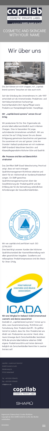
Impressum (5, 414)
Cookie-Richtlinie (26, 414)
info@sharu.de (6, 384)
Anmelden (5, 425)
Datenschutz (15, 414)
